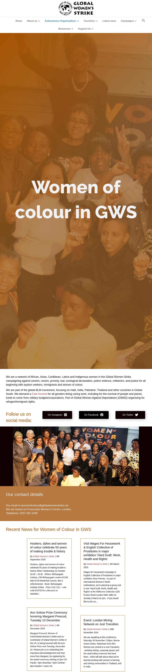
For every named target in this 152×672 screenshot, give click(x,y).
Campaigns (127, 21)
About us (32, 21)
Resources (64, 29)
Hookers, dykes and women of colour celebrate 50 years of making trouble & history (48, 547)
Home (18, 21)
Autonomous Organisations (60, 21)
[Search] (143, 20)
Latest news (109, 21)
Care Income (39, 393)
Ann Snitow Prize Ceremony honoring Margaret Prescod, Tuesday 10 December (48, 616)
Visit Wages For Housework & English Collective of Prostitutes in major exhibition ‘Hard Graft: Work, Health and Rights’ (102, 551)
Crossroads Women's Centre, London (48, 509)
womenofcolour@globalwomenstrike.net (44, 505)
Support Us (84, 29)
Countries (89, 21)
